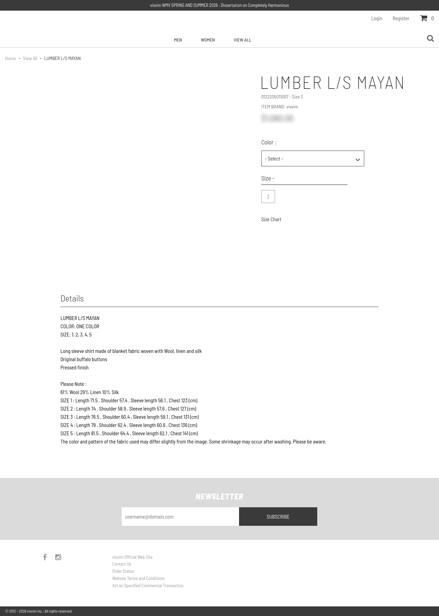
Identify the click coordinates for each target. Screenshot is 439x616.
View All (242, 40)
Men (178, 40)
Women (208, 40)
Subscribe (278, 516)
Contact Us (121, 564)
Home (11, 58)
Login (376, 18)
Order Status (123, 571)
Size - (268, 178)
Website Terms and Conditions (138, 578)
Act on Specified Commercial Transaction (147, 585)
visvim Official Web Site (132, 557)
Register (401, 18)
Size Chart (271, 219)
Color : (268, 142)
